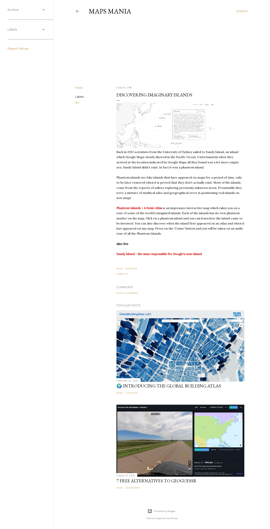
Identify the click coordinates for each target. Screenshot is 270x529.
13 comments (132, 487)
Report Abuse (18, 48)
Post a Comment (127, 293)
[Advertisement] (161, 50)
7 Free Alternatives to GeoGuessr (156, 481)
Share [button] (79, 87)
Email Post (131, 268)
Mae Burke (171, 518)
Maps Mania (110, 11)
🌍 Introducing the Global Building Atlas (168, 386)
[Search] (242, 11)
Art (77, 102)
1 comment (131, 392)
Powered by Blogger (162, 511)
